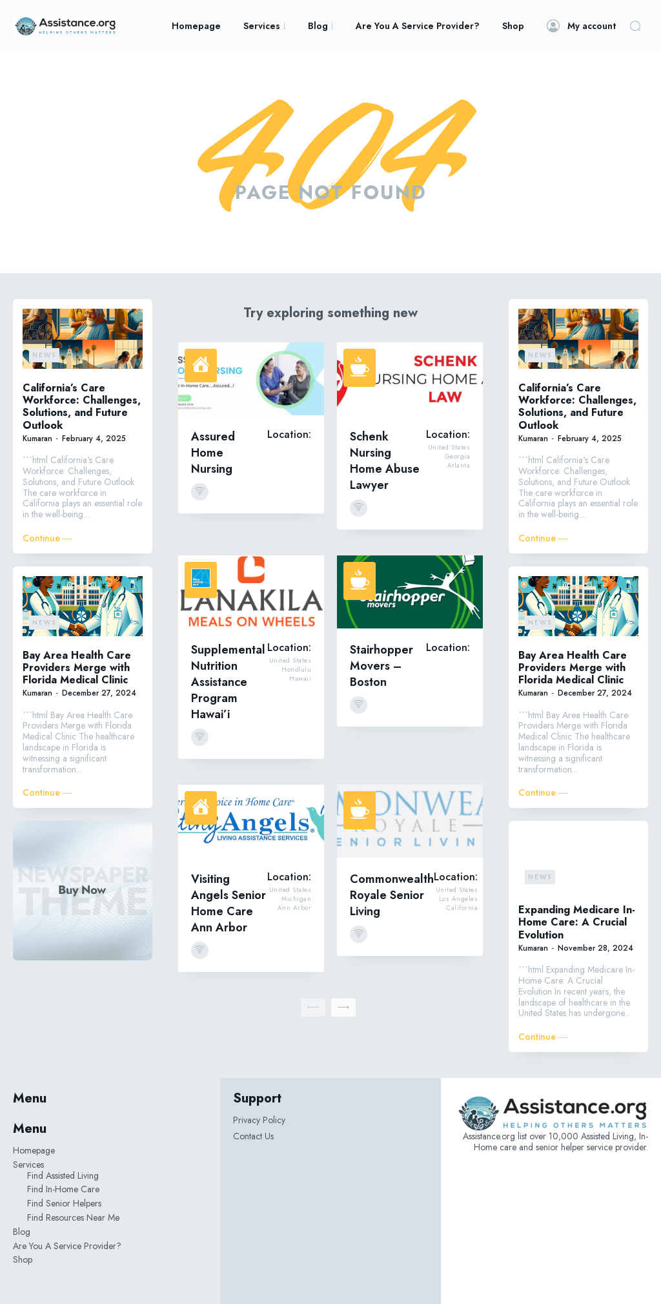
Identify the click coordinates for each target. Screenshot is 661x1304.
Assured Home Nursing (213, 452)
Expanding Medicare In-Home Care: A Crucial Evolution (576, 922)
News (44, 355)
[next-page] (343, 1007)
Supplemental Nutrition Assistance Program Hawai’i (228, 682)
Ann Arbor (295, 908)
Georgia (458, 457)
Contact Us (253, 1136)
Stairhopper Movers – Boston (381, 665)
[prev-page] (313, 1007)
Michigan (296, 899)
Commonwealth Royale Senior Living (392, 895)
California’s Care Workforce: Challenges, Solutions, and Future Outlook (82, 406)
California (462, 908)
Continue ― (47, 538)
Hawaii (300, 679)
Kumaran (37, 438)
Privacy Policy (259, 1119)
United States (449, 447)
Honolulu (296, 670)
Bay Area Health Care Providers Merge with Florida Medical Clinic (77, 667)
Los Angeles (458, 899)
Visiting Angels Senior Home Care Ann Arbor (228, 903)
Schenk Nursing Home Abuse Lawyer (385, 460)
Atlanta (459, 466)
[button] (635, 26)
